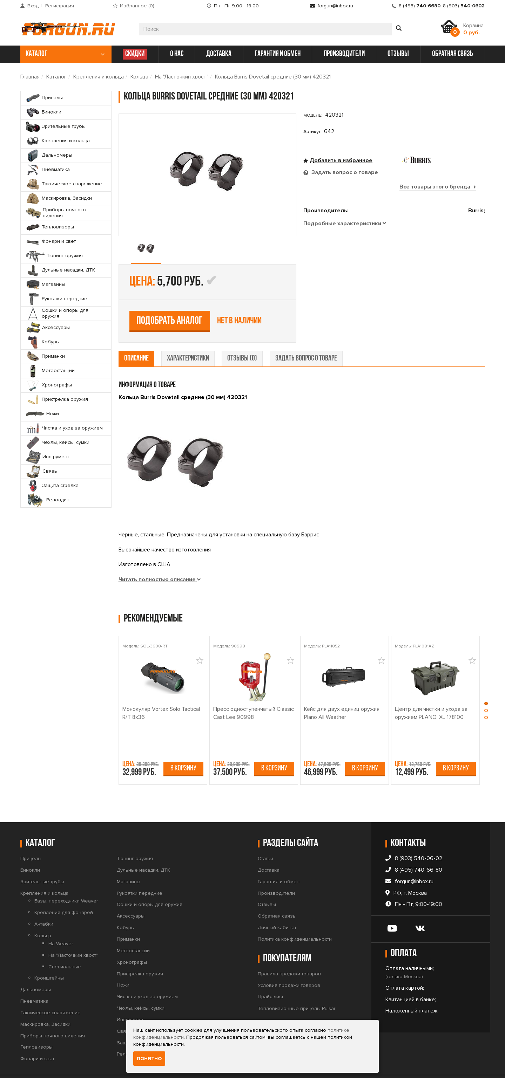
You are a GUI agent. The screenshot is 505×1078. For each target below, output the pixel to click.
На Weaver (60, 922)
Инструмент (130, 998)
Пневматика (34, 979)
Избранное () (137, 6)
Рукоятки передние (139, 871)
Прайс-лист (270, 975)
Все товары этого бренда (437, 186)
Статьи (265, 836)
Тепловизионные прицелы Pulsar (296, 987)
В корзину (183, 746)
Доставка (269, 848)
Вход (33, 6)
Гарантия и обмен (278, 860)
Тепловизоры (36, 1025)
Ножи (123, 963)
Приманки (128, 917)
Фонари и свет (37, 1037)
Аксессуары (130, 894)
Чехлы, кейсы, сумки (140, 986)
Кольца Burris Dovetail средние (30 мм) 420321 (273, 76)
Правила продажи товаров (289, 952)
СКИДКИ (134, 54)
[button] (486, 683)
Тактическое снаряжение (50, 991)
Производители (276, 871)
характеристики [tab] (188, 336)
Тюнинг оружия (135, 836)
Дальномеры (35, 968)
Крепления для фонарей (63, 891)
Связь (124, 1009)
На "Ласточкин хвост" (181, 76)
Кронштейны (49, 956)
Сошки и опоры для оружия (149, 883)
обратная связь (452, 54)
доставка (218, 54)
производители (344, 54)
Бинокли (30, 848)
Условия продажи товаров (289, 963)
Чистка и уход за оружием (147, 975)
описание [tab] (136, 336)
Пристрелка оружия (140, 952)
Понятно (149, 1059)
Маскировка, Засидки (45, 1002)
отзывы (398, 54)
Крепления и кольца (98, 76)
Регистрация (59, 6)
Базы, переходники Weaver (66, 879)
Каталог (56, 76)
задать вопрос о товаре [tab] (306, 336)
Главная (30, 76)
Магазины (128, 860)
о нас (176, 54)
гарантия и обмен (278, 54)
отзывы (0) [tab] (242, 336)
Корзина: (474, 29)
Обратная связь (277, 894)
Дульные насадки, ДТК (143, 848)
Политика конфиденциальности (295, 917)
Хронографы (132, 940)
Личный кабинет (277, 906)
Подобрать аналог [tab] (355, 260)
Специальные (64, 945)
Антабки (43, 902)
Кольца (139, 76)
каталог (65, 54)
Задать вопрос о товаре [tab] (344, 172)
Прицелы (30, 836)
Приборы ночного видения (52, 1014)
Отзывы (267, 883)
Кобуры (126, 906)
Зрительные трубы (42, 860)
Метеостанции (133, 929)
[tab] (344, 309)
